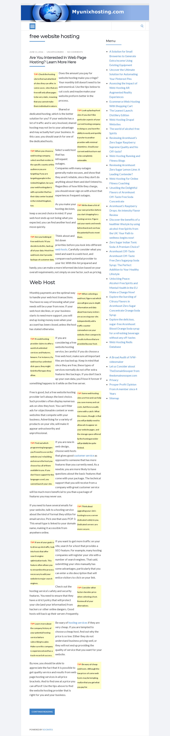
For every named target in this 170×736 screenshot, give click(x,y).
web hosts (61, 249)
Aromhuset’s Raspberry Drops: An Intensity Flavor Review (124, 210)
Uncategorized (55, 52)
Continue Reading (42, 711)
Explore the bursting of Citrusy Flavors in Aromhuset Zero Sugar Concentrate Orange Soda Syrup (124, 305)
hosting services (78, 622)
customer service (84, 455)
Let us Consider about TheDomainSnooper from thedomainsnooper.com (124, 371)
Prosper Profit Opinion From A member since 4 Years (123, 389)
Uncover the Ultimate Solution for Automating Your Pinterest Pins (123, 74)
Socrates (48, 729)
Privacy (113, 380)
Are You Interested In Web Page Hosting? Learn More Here (58, 59)
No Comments (75, 52)
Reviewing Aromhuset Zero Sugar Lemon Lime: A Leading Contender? (124, 169)
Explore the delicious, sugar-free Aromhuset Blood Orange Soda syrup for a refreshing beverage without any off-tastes (124, 328)
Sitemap (114, 398)
